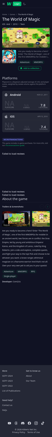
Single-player (10, 276)
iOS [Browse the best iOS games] (3, 24)
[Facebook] (29, 423)
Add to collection (29, 68)
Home (4, 14)
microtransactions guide (14, 145)
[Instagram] (36, 423)
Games (12, 14)
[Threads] (16, 423)
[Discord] (22, 423)
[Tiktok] (42, 423)
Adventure (24, 62)
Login (17, 3)
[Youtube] (9, 423)
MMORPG (38, 62)
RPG (33, 271)
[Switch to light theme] (24, 3)
